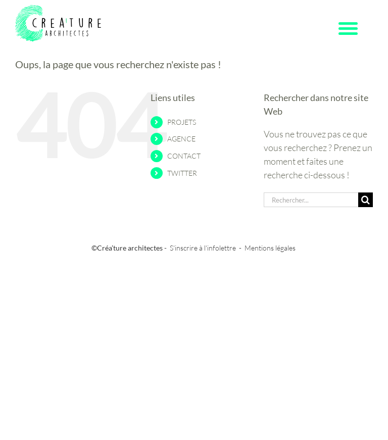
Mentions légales (270, 247)
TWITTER (182, 173)
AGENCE (181, 138)
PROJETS (181, 122)
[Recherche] (365, 199)
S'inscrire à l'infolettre (203, 247)
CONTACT (184, 156)
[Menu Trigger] (348, 27)
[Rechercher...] (311, 199)
